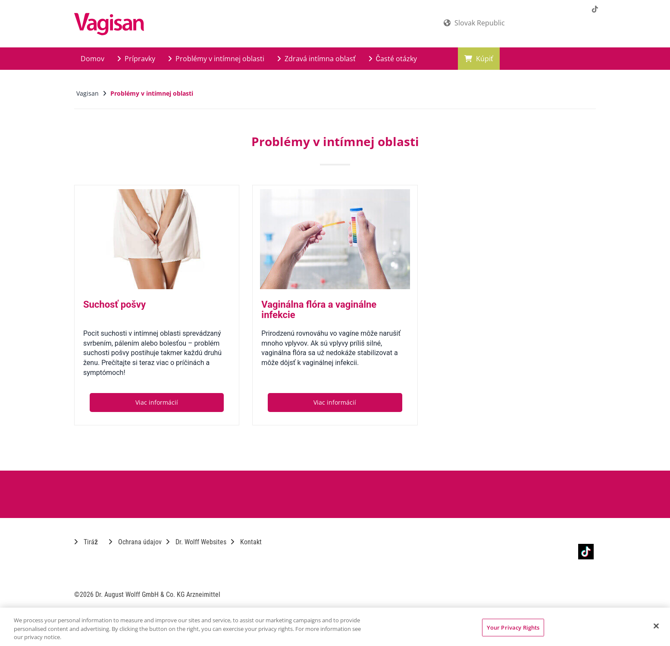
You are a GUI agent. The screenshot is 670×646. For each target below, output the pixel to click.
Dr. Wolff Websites (196, 542)
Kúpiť (478, 58)
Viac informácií (156, 402)
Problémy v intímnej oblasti (216, 58)
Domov (92, 58)
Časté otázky (393, 58)
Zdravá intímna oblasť (316, 58)
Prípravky (136, 58)
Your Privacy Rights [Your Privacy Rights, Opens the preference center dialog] (513, 627)
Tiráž (86, 542)
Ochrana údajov (135, 542)
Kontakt (246, 542)
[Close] (656, 625)
